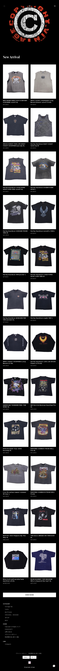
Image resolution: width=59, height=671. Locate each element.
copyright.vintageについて (12, 626)
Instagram (8, 644)
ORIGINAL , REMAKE (12, 615)
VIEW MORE (29, 595)
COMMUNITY (9, 629)
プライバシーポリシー (11, 634)
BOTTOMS (8, 612)
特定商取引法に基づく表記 (12, 637)
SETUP (7, 617)
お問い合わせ (8, 632)
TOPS (7, 609)
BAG (6, 620)
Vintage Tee (9, 606)
